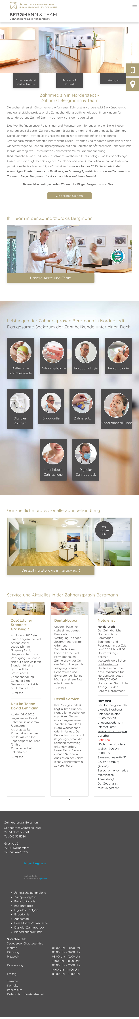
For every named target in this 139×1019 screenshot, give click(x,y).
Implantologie (118, 356)
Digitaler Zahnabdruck (86, 460)
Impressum (14, 991)
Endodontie (51, 407)
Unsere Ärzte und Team (51, 278)
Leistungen (113, 80)
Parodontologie (86, 356)
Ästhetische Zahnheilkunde (21, 359)
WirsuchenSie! (104, 531)
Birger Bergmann (35, 864)
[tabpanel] (26, 701)
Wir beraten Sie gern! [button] (69, 195)
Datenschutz (15, 996)
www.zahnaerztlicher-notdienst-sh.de (112, 664)
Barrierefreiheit (34, 996)
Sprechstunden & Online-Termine (26, 82)
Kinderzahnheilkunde (116, 409)
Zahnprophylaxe (53, 356)
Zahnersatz (82, 407)
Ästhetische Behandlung (30, 894)
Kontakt (12, 987)
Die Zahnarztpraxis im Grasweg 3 (51, 571)
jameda (43, 880)
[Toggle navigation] (134, 5)
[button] (10, 50)
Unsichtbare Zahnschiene (53, 460)
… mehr (17, 694)
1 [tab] (69, 801)
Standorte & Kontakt (70, 82)
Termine (12, 983)
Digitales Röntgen (20, 409)
